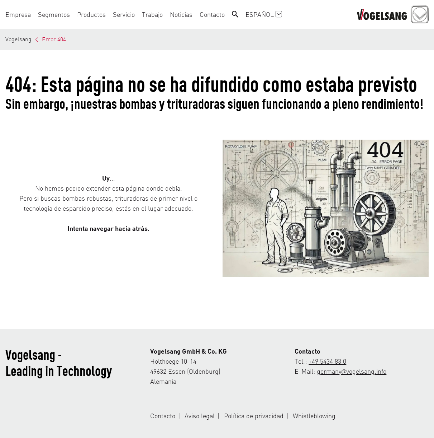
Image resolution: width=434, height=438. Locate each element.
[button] (19, 14)
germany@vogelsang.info (351, 371)
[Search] (235, 14)
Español (263, 14)
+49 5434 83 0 (327, 361)
